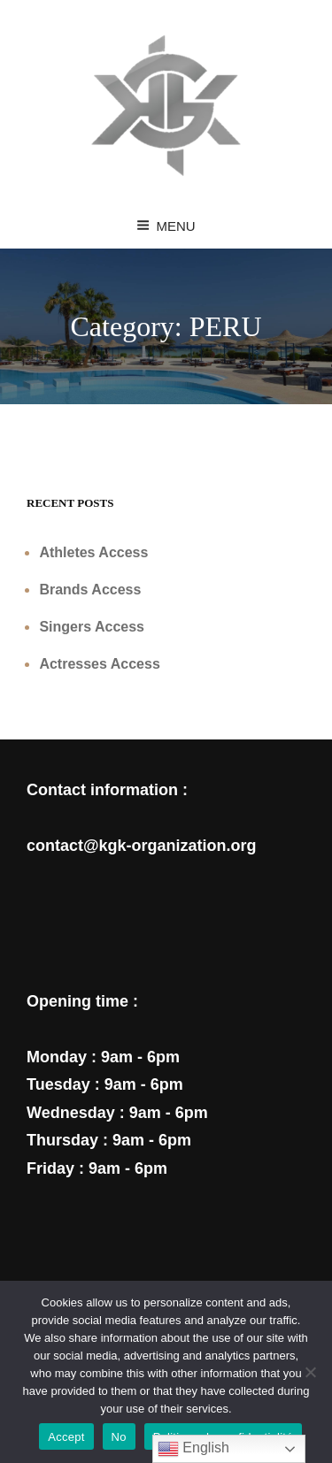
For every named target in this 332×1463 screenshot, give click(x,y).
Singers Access (91, 626)
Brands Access (90, 589)
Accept (66, 1437)
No (119, 1437)
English (193, 1448)
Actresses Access (99, 663)
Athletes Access (93, 552)
